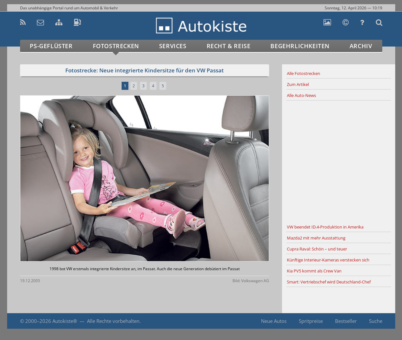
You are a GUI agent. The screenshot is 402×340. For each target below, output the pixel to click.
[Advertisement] (338, 161)
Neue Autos (274, 321)
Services (173, 46)
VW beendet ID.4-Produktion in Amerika (325, 227)
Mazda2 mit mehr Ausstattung (316, 238)
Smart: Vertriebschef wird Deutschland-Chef (329, 282)
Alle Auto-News (301, 95)
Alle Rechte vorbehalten (113, 321)
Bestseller (346, 321)
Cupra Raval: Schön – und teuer (317, 249)
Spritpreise (311, 321)
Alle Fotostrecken (303, 73)
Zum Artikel (298, 84)
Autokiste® (64, 321)
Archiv (361, 46)
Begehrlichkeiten (300, 46)
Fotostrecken (116, 46)
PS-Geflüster (51, 46)
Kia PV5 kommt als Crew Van (314, 271)
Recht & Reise (229, 46)
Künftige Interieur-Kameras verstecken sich (328, 260)
